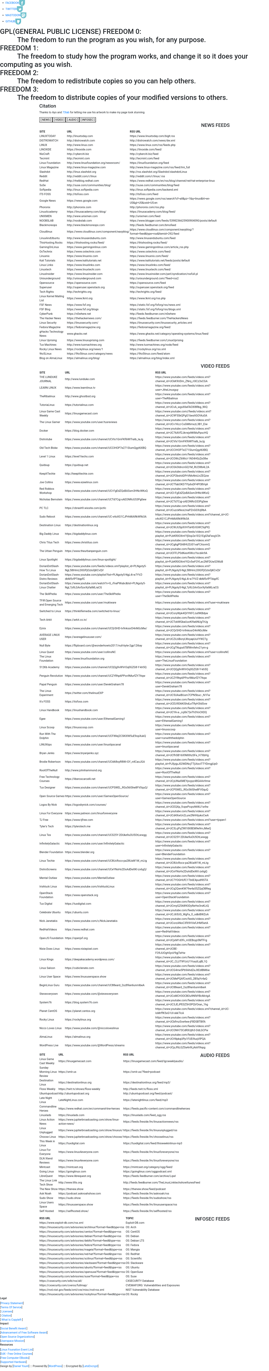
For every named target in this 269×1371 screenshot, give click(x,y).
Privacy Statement (12, 1303)
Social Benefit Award (13, 1328)
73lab (66, 112)
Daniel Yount (21, 1366)
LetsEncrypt (90, 1366)
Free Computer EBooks (15, 1357)
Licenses (6, 1311)
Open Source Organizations (17, 1336)
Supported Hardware (13, 1362)
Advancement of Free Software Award (24, 1332)
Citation (6, 1315)
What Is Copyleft (11, 1319)
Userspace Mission (12, 1340)
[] (46, 119)
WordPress (55, 1366)
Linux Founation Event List (17, 1349)
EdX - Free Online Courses (16, 1353)
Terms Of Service (11, 1307)
